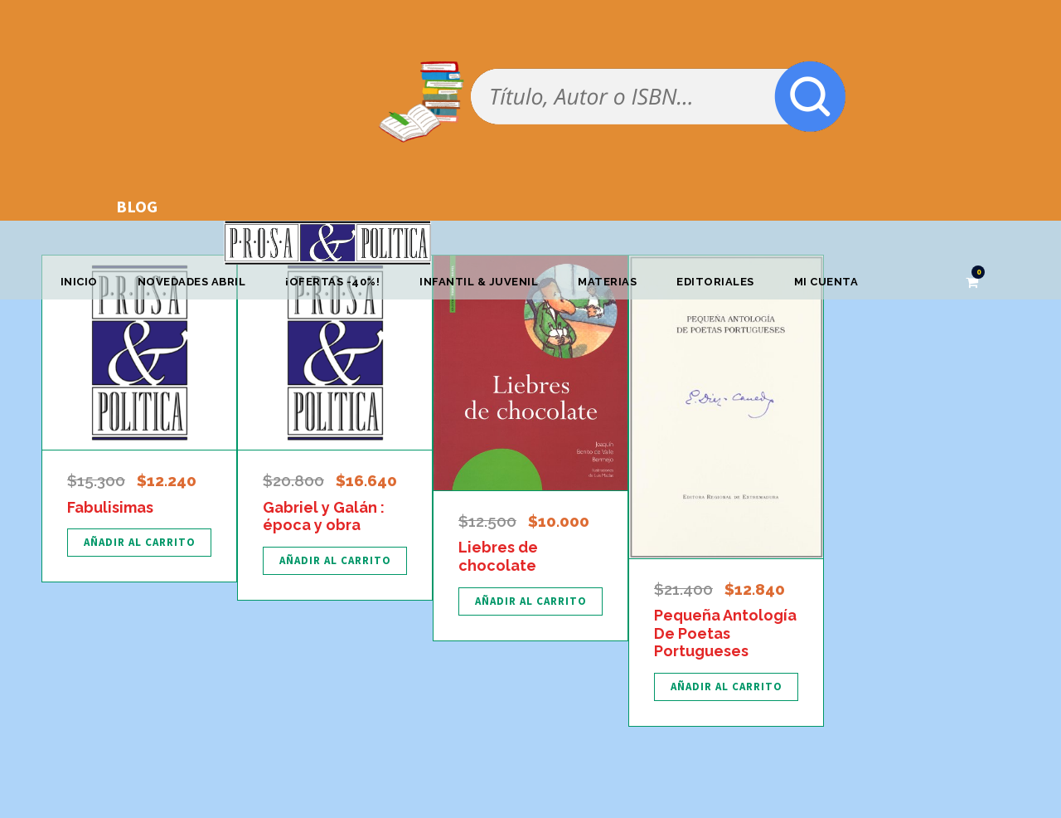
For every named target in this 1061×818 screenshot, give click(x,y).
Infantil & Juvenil (478, 281)
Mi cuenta (826, 281)
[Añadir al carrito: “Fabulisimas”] (139, 542)
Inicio (79, 281)
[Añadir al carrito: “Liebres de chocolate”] (530, 601)
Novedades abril (192, 281)
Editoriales (715, 281)
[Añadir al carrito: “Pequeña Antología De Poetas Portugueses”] (726, 687)
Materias (607, 281)
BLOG (136, 206)
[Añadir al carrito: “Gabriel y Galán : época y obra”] (335, 561)
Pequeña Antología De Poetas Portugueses (725, 633)
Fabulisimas (110, 507)
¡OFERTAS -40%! (332, 281)
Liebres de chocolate (498, 556)
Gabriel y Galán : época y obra (324, 516)
